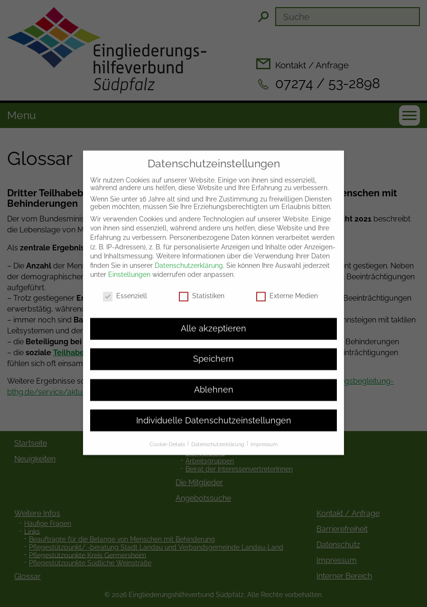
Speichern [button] (213, 347)
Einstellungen (129, 263)
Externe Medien (287, 284)
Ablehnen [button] (213, 378)
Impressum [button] (264, 433)
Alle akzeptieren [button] (213, 317)
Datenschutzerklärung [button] (218, 433)
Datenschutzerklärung (189, 254)
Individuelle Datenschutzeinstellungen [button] (213, 409)
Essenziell (125, 284)
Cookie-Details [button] (167, 433)
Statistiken (201, 284)
